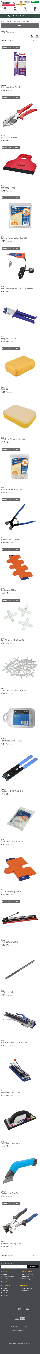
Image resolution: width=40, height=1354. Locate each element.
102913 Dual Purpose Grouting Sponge (13, 439)
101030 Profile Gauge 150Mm (11, 891)
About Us (4, 1274)
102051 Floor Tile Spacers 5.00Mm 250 (14, 841)
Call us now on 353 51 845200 (20, 1326)
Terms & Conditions (26, 1288)
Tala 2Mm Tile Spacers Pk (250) (11, 740)
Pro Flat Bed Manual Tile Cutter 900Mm (14, 1042)
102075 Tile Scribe (7, 992)
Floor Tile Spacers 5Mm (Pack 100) (12, 640)
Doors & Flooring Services (8, 1293)
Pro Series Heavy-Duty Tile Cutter (12, 1243)
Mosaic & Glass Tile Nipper (10, 539)
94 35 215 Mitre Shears (9, 137)
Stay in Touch (6, 1263)
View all (10, 40)
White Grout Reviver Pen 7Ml (10, 87)
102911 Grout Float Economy (10, 1143)
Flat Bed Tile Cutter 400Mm (10, 1092)
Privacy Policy (24, 1290)
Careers (4, 1281)
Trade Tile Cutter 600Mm (9, 942)
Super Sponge (5, 389)
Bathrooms (4, 1295)
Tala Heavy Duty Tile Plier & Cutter (12, 791)
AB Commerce (27, 1343)
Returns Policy (24, 1276)
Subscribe (32, 1266)
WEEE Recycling (25, 1279)
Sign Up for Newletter (7, 1276)
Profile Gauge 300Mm (8, 590)
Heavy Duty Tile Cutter (8, 338)
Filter (20, 25)
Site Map (4, 1288)
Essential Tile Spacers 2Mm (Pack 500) (14, 238)
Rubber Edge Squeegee (8, 187)
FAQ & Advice (5, 1290)
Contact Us (4, 1279)
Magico (15, 1343)
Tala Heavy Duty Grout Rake (10, 1193)
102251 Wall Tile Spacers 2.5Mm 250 (13, 690)
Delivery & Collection (26, 1274)
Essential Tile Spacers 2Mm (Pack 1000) (14, 489)
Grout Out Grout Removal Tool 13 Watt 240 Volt (17, 288)
